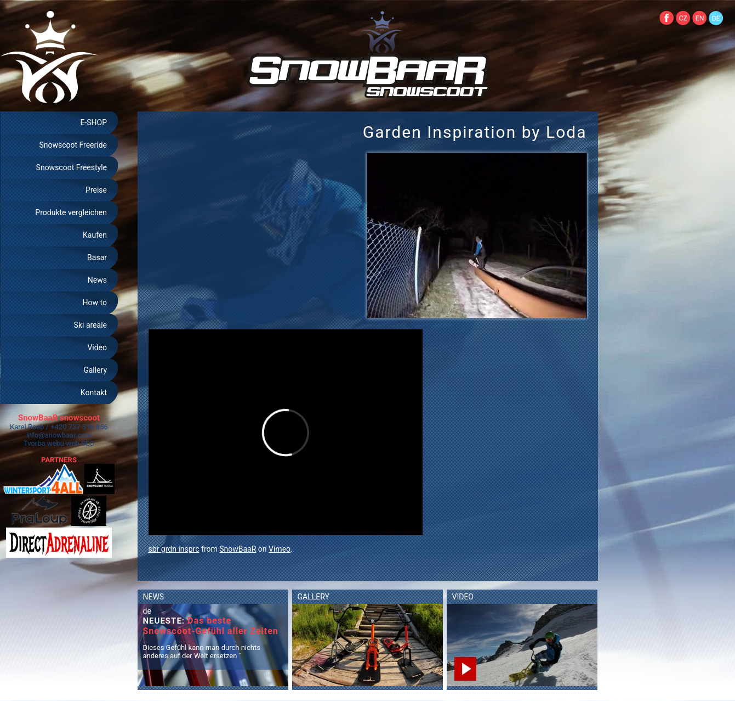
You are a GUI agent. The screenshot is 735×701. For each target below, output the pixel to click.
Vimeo (279, 549)
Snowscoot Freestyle (71, 167)
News (97, 280)
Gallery (95, 370)
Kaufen (95, 235)
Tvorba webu (44, 443)
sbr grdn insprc (174, 549)
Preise (96, 190)
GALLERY (313, 596)
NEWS (153, 596)
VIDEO (463, 596)
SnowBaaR (237, 549)
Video (97, 347)
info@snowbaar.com (59, 435)
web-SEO (80, 443)
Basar (97, 257)
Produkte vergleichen (71, 212)
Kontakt (94, 392)
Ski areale (90, 325)
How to (95, 302)
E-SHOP (93, 122)
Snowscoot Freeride (73, 145)
